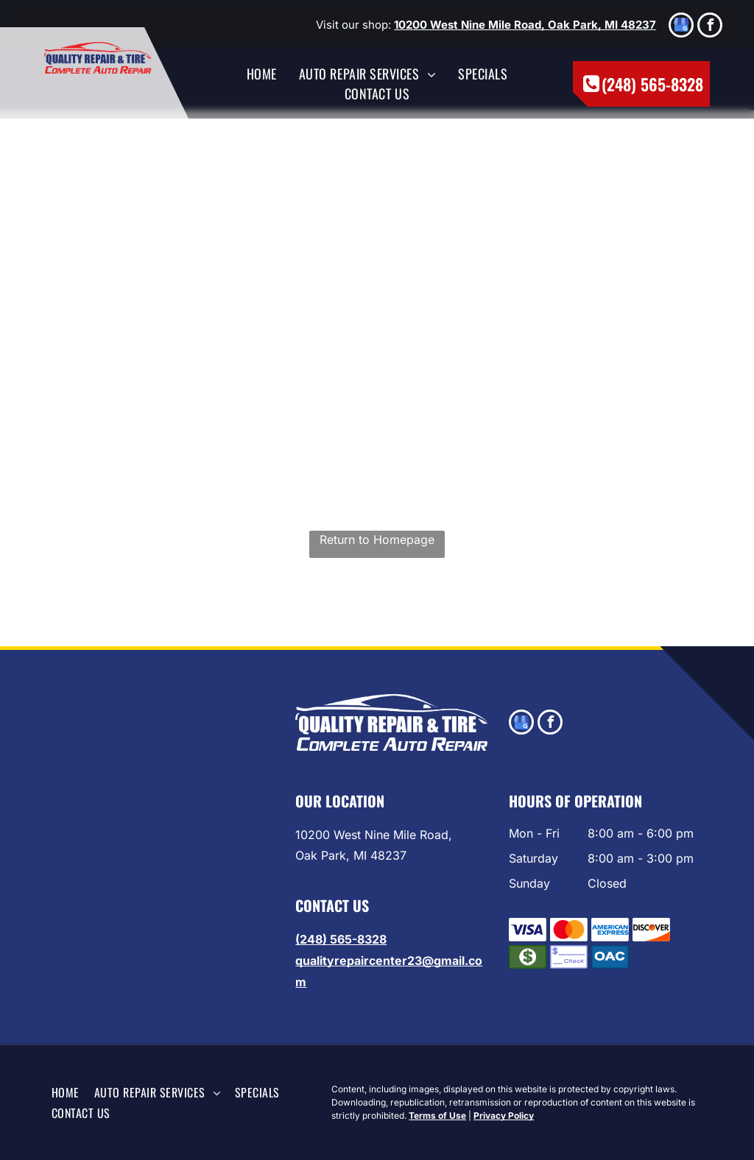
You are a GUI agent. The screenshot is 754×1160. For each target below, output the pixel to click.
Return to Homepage (377, 539)
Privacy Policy (503, 1115)
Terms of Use (437, 1115)
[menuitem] (262, 74)
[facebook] (709, 27)
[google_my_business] (681, 27)
